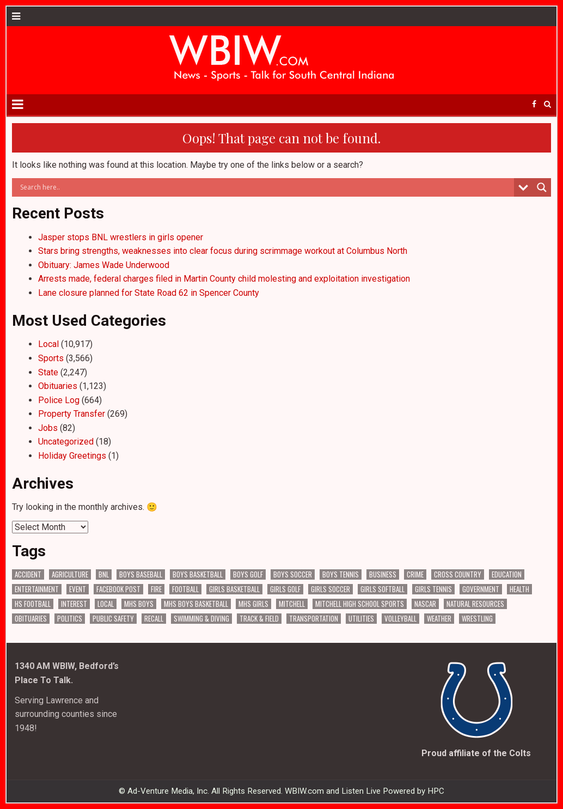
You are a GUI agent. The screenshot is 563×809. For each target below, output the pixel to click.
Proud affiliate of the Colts (476, 753)
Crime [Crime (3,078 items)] (415, 574)
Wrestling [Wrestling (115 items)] (477, 618)
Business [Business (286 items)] (382, 574)
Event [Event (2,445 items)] (77, 589)
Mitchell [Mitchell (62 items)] (292, 604)
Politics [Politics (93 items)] (69, 618)
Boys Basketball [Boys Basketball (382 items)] (198, 574)
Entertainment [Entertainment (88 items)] (37, 589)
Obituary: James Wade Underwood (103, 265)
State (48, 372)
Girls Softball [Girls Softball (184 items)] (382, 589)
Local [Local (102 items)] (105, 604)
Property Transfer (71, 414)
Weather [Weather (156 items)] (439, 618)
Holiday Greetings (72, 456)
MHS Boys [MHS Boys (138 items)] (139, 604)
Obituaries (57, 386)
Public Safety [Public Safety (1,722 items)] (113, 618)
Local (48, 344)
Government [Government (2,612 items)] (480, 589)
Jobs (48, 428)
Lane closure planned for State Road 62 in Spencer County (148, 293)
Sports (51, 358)
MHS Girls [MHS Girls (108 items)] (253, 604)
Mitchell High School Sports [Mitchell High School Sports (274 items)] (359, 604)
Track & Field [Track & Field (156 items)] (259, 618)
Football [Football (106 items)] (185, 589)
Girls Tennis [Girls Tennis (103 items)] (433, 589)
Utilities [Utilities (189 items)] (361, 618)
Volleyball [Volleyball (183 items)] (400, 618)
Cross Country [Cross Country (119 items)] (457, 574)
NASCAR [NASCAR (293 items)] (425, 604)
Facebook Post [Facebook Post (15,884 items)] (118, 589)
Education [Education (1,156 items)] (507, 574)
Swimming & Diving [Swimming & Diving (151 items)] (201, 618)
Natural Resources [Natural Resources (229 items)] (475, 604)
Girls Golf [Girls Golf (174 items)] (285, 589)
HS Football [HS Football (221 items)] (33, 604)
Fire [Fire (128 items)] (156, 589)
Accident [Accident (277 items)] (28, 574)
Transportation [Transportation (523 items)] (313, 618)
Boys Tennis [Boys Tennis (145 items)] (340, 574)
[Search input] (265, 187)
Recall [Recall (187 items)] (153, 618)
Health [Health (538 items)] (519, 589)
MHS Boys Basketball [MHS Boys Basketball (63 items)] (196, 604)
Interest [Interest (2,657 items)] (74, 604)
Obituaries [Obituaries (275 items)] (31, 618)
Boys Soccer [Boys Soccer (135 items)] (292, 574)
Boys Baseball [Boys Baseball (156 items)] (140, 574)
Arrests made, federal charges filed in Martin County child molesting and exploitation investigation (224, 278)
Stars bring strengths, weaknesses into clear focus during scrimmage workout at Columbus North (222, 251)
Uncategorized (66, 441)
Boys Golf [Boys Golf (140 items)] (248, 574)
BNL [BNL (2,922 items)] (104, 574)
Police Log (58, 400)
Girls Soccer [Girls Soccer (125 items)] (330, 589)
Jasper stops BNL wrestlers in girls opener (120, 237)
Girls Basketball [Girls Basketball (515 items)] (234, 589)
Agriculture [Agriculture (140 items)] (70, 574)
